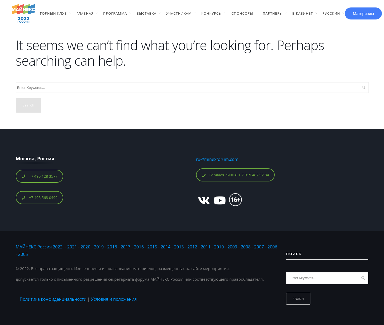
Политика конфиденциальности (53, 299)
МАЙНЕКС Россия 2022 (39, 247)
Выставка (146, 13)
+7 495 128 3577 (40, 176)
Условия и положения (114, 299)
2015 (152, 247)
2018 (112, 247)
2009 (232, 247)
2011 (206, 247)
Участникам (179, 13)
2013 (179, 247)
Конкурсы (211, 13)
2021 (72, 247)
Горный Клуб (53, 13)
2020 (85, 247)
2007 (259, 247)
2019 (99, 247)
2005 (23, 254)
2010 (219, 247)
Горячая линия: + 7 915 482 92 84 (235, 174)
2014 (166, 247)
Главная (85, 13)
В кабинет (302, 13)
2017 (125, 247)
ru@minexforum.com (217, 159)
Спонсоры (242, 13)
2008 (246, 247)
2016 (139, 247)
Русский (331, 13)
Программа (115, 13)
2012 (192, 247)
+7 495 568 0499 (40, 197)
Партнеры (273, 13)
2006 (272, 247)
